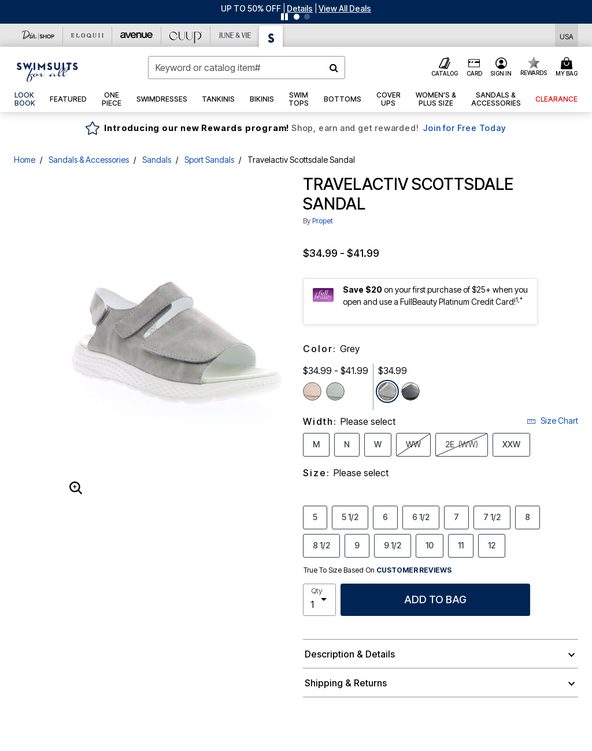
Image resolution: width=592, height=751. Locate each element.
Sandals (156, 160)
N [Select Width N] (347, 444)
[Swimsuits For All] (271, 36)
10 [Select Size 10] (430, 545)
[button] (300, 8)
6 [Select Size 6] (385, 516)
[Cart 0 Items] (568, 68)
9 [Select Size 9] (357, 545)
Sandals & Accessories (89, 160)
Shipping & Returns (346, 683)
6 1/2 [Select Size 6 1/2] (421, 516)
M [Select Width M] (316, 444)
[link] (25, 99)
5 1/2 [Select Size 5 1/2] (350, 516)
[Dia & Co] (38, 35)
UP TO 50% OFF (251, 8)
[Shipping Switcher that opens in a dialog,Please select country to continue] (566, 35)
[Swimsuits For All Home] (47, 71)
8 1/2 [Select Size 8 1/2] (321, 545)
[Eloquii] (87, 35)
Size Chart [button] (552, 420)
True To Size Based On (378, 570)
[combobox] (246, 67)
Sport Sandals (209, 160)
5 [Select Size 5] (315, 516)
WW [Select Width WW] (413, 444)
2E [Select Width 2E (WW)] (461, 444)
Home (24, 160)
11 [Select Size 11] (461, 545)
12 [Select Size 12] (491, 545)
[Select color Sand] (312, 391)
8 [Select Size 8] (527, 516)
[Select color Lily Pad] (335, 391)
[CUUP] (185, 35)
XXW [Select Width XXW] (511, 444)
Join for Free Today (464, 128)
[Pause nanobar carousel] (284, 16)
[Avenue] (136, 35)
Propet (322, 220)
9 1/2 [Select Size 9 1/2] (392, 545)
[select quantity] (319, 600)
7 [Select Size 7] (456, 516)
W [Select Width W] (378, 444)
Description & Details (350, 654)
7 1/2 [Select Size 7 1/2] (492, 516)
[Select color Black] (410, 391)
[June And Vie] (235, 35)
